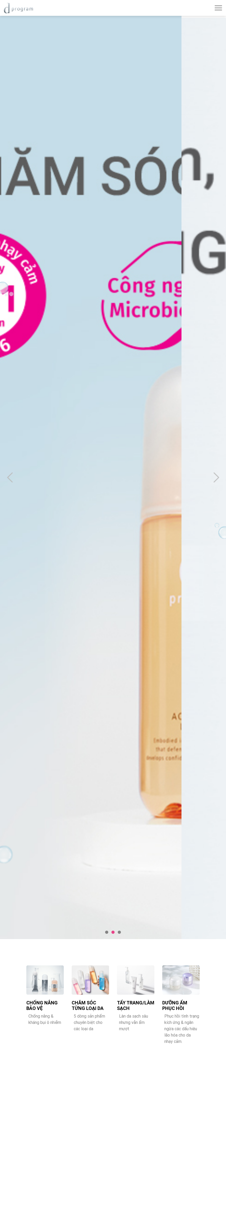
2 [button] (113, 932)
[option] (113, 477)
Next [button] (216, 477)
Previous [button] (10, 477)
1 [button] (106, 932)
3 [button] (119, 932)
